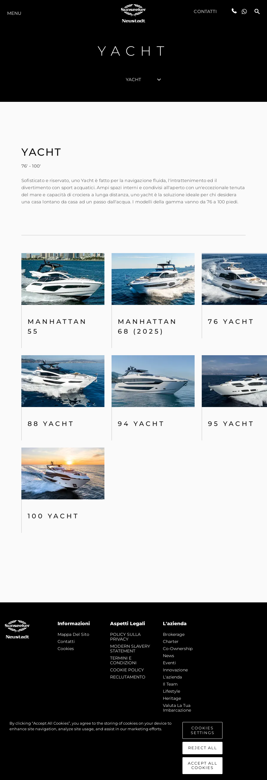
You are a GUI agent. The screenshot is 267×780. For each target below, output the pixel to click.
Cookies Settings (202, 730)
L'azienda (172, 677)
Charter (171, 641)
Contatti (205, 11)
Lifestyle (171, 691)
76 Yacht (231, 322)
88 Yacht (51, 424)
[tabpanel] (133, 352)
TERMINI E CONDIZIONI (123, 660)
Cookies (66, 648)
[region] (133, 747)
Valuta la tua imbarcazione (177, 708)
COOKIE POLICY (127, 670)
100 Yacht (53, 516)
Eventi (169, 662)
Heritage (172, 698)
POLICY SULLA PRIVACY (125, 637)
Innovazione (175, 670)
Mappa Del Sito (73, 634)
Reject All (202, 747)
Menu (14, 13)
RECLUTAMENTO (127, 677)
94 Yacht (141, 424)
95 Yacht (231, 424)
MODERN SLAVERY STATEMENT (130, 649)
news (168, 655)
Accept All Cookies (202, 765)
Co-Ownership (178, 648)
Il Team (170, 684)
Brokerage (174, 634)
